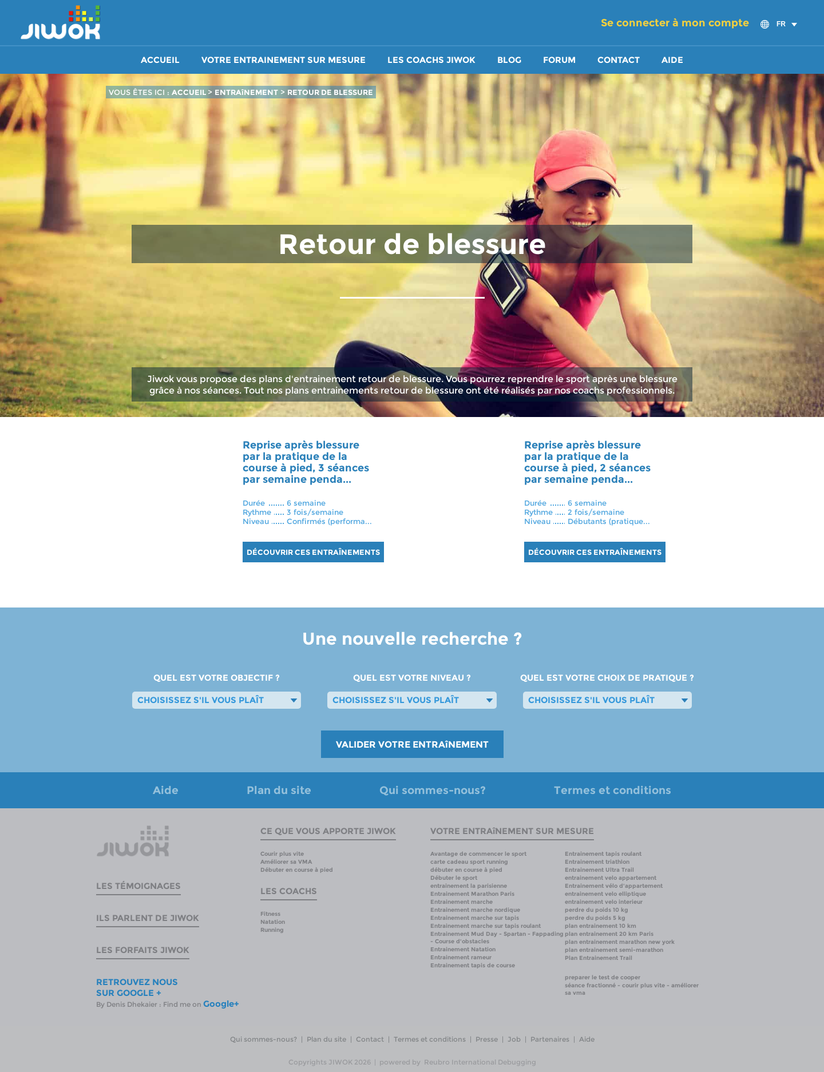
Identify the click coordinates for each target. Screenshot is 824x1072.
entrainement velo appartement (610, 878)
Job (514, 1039)
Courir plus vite (282, 853)
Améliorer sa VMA (286, 861)
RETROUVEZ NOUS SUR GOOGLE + (137, 987)
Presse (487, 1039)
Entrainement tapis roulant (603, 853)
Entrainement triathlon (597, 861)
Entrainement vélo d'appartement (614, 886)
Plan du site (279, 790)
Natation (272, 922)
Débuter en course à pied (296, 870)
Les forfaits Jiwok (142, 949)
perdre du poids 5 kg (595, 918)
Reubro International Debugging (480, 1062)
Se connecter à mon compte (675, 23)
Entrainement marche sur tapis (474, 918)
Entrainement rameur (461, 957)
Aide (672, 60)
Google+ (221, 1003)
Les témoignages (138, 885)
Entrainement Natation (463, 949)
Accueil (160, 60)
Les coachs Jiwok (431, 60)
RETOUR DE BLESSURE (330, 92)
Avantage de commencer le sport (478, 853)
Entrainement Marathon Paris (472, 894)
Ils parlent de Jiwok (147, 917)
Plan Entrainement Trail (598, 958)
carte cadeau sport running (469, 861)
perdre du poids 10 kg (596, 910)
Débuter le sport (453, 878)
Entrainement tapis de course (472, 965)
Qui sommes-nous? (432, 790)
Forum (559, 60)
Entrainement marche (461, 902)
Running (272, 930)
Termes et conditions (612, 790)
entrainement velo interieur (604, 902)
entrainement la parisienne (468, 886)
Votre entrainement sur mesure (283, 60)
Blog (509, 60)
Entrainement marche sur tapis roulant (485, 926)
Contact (618, 60)
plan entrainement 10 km (600, 926)
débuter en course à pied (466, 870)
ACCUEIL (190, 92)
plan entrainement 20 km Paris (609, 934)
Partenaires (549, 1039)
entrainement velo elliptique (605, 894)
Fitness (270, 914)
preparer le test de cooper (602, 977)
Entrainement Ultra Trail (599, 870)
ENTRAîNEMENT (246, 92)
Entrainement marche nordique (475, 910)
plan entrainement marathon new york (620, 942)
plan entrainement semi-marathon (614, 950)
